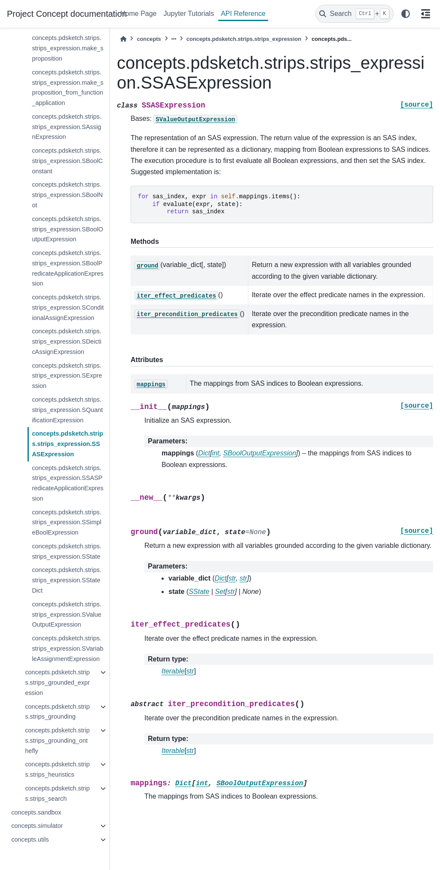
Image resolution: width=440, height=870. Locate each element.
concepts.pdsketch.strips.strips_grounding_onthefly (57, 740)
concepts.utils (30, 839)
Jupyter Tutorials (189, 13)
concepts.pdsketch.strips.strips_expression (243, 39)
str (190, 671)
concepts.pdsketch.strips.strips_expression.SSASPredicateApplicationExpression (67, 483)
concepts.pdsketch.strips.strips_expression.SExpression (67, 376)
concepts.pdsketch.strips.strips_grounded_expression (57, 682)
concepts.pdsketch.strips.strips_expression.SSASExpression (67, 444)
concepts (149, 39)
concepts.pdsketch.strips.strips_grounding (57, 711)
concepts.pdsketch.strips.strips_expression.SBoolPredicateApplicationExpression (67, 268)
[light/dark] (405, 13)
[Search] (354, 14)
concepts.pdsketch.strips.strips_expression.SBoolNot (67, 195)
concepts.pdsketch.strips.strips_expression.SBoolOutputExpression (67, 229)
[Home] (123, 38)
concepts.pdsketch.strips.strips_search (57, 793)
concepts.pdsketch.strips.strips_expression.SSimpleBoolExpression (66, 522)
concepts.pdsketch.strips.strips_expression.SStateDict (66, 580)
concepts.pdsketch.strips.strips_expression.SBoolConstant (67, 161)
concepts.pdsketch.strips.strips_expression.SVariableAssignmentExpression (67, 648)
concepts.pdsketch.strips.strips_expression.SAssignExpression (66, 127)
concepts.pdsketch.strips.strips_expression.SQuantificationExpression (67, 410)
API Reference (243, 13)
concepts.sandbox (36, 812)
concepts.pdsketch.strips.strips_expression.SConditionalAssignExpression (68, 307)
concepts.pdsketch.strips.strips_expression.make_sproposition (67, 48)
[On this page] (425, 13)
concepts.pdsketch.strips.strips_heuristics (57, 769)
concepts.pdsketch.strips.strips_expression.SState (66, 551)
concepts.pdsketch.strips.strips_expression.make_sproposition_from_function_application (67, 87)
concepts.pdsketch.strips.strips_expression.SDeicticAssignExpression (66, 341)
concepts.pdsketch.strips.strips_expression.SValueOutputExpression (66, 614)
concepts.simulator (37, 825)
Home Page (138, 13)
